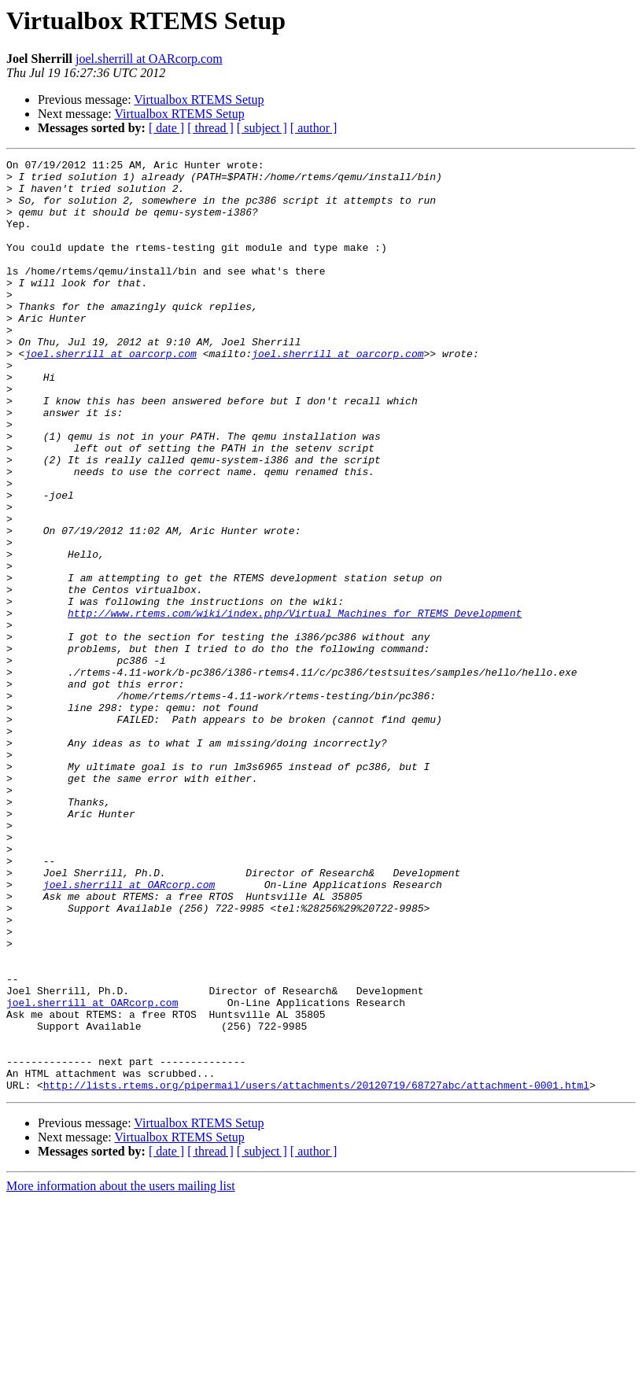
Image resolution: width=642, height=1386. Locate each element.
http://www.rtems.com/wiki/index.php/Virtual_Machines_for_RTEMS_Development (295, 705)
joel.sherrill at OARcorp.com (149, 58)
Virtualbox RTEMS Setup (199, 99)
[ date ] (166, 128)
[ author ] (314, 128)
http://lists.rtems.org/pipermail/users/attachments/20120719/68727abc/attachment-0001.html (316, 1271)
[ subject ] (262, 128)
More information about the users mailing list (120, 1372)
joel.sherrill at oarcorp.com (110, 393)
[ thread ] (210, 128)
